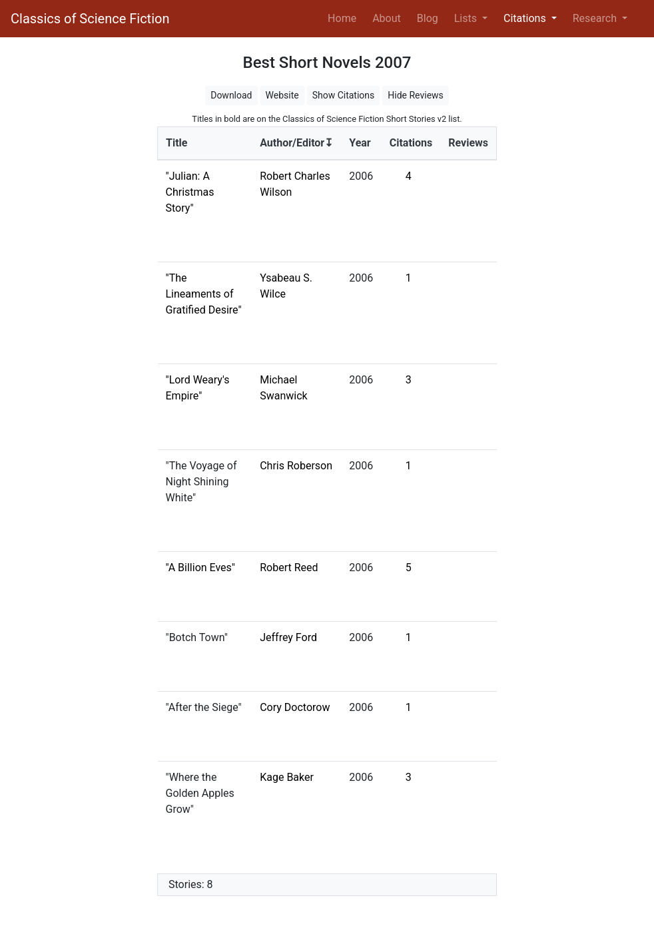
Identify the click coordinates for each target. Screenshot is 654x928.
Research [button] (596, 18)
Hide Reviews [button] (416, 95)
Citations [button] (526, 18)
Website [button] (282, 95)
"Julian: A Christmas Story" (190, 192)
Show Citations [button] (343, 95)
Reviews (468, 142)
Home (345, 17)
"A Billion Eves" (200, 567)
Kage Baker (287, 777)
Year (359, 142)
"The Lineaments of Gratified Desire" (204, 294)
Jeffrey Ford (288, 637)
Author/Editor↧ (296, 142)
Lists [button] (467, 18)
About (386, 18)
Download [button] (231, 95)
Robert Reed (289, 567)
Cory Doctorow (295, 707)
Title (176, 142)
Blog (427, 18)
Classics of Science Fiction (90, 19)
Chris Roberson (296, 465)
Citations (411, 142)
